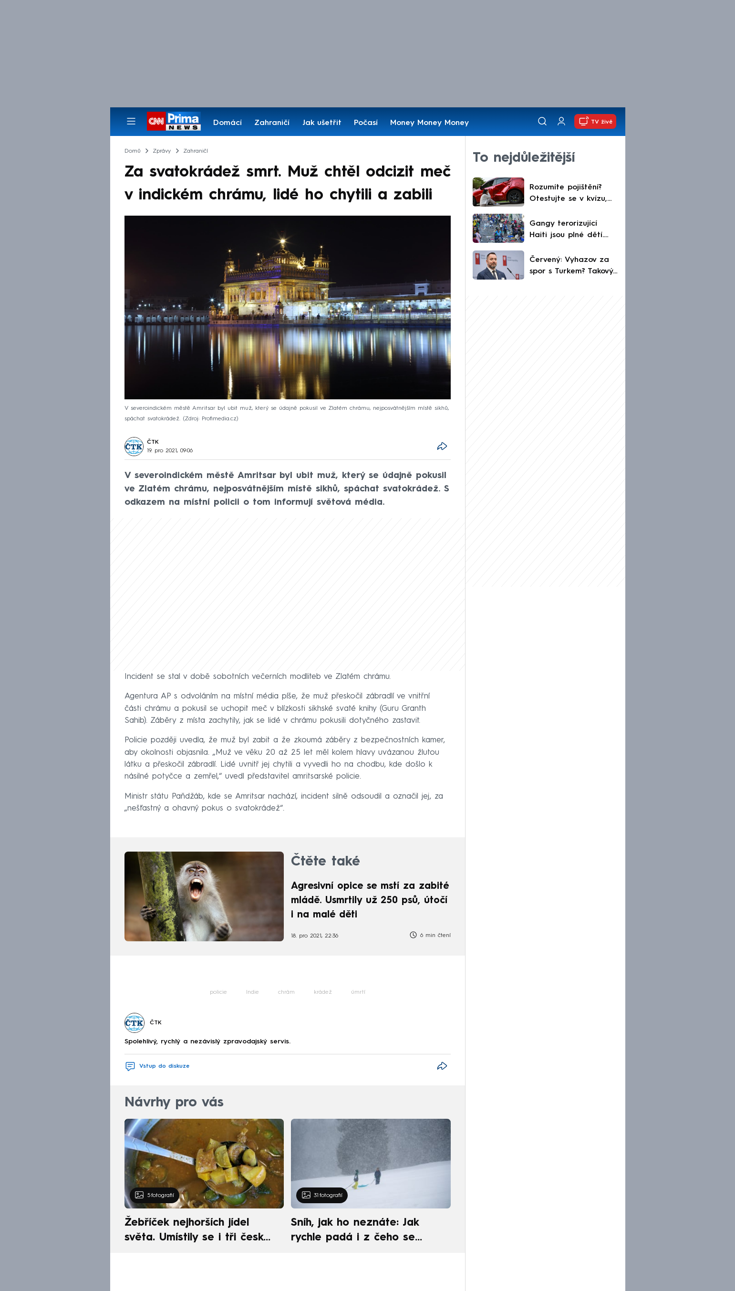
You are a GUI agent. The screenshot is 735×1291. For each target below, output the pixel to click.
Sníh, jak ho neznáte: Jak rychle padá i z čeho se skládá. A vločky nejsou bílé (362, 1231)
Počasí (366, 123)
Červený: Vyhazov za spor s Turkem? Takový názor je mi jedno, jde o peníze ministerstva (571, 266)
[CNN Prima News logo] (174, 121)
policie (218, 992)
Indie (252, 992)
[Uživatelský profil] (561, 121)
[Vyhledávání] (542, 121)
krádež (323, 992)
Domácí (227, 123)
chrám (286, 992)
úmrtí (358, 992)
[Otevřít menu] (131, 121)
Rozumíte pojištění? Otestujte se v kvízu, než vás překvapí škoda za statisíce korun (568, 194)
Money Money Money (429, 123)
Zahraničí (272, 123)
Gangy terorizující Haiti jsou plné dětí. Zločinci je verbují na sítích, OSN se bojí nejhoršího (569, 230)
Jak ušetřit (322, 123)
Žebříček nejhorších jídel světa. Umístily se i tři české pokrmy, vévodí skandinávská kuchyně (199, 1231)
